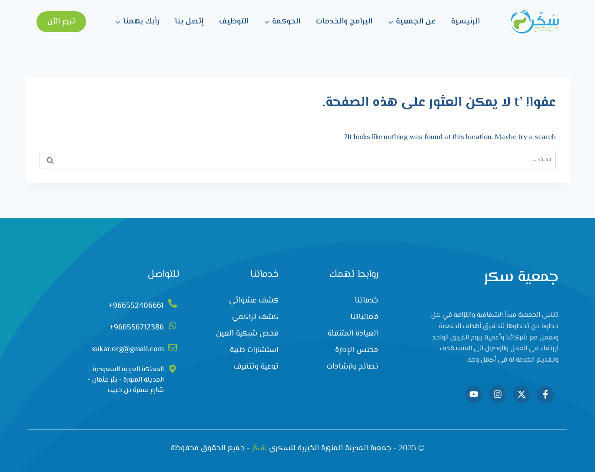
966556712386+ (137, 328)
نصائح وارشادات (352, 367)
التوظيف (234, 22)
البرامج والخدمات (344, 22)
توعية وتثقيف (256, 367)
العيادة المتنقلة (353, 334)
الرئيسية (465, 22)
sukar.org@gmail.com (128, 349)
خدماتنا (366, 301)
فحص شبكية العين (247, 334)
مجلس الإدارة (356, 350)
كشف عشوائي (254, 301)
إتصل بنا (189, 22)
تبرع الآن (61, 22)
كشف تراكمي (255, 317)
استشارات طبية (254, 350)
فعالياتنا (364, 317)
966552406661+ (136, 306)
